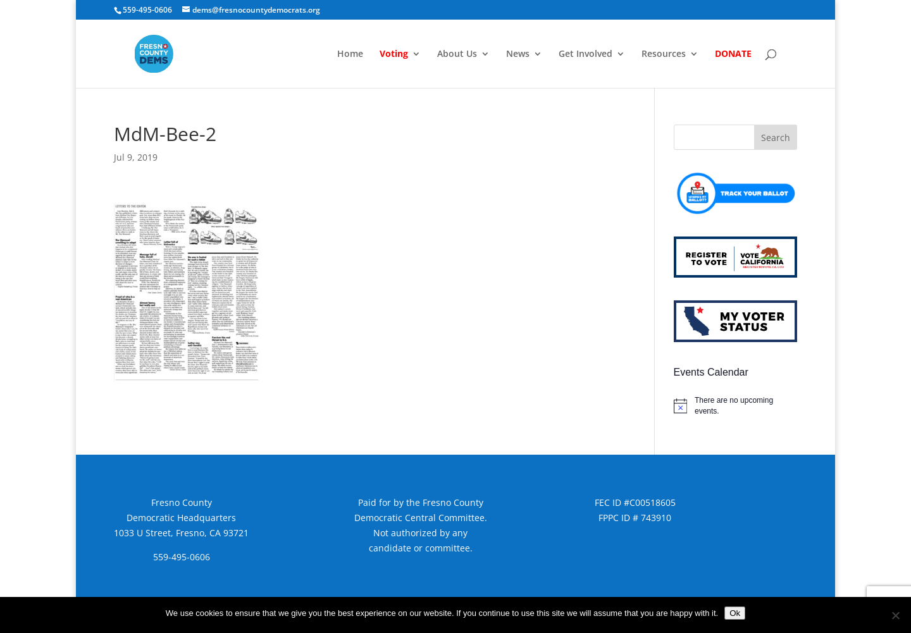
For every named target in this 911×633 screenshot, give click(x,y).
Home (350, 54)
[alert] (735, 405)
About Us (457, 54)
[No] (895, 615)
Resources (663, 54)
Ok (734, 613)
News (518, 54)
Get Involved (585, 54)
